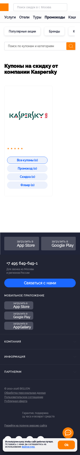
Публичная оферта (15, 401)
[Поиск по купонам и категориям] (40, 46)
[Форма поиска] (40, 7)
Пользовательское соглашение (23, 397)
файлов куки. (28, 447)
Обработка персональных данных (25, 392)
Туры (37, 17)
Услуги (10, 17)
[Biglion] (8, 7)
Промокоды (55, 17)
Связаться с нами (40, 283)
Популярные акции (22, 31)
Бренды (54, 31)
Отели (24, 17)
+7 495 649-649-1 (22, 263)
